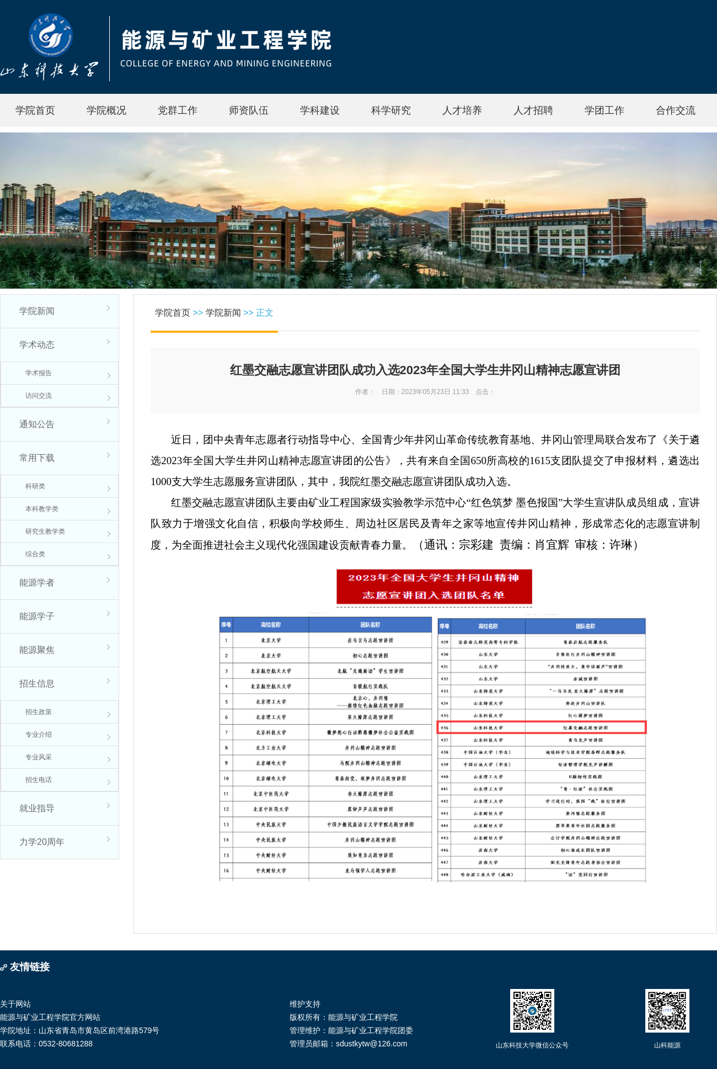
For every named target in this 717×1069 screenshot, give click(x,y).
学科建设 (320, 110)
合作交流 (675, 110)
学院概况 (106, 110)
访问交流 (38, 396)
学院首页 (35, 110)
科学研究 (391, 110)
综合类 (35, 554)
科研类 (35, 486)
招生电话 (38, 780)
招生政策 (38, 712)
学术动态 (37, 344)
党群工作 (177, 110)
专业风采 (38, 757)
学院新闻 (37, 311)
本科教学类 (41, 509)
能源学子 (37, 616)
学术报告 (38, 373)
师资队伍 (249, 110)
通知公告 (37, 424)
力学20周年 (42, 842)
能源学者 (37, 582)
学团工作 (604, 110)
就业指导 (37, 808)
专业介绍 (38, 734)
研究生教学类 (45, 531)
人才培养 (462, 110)
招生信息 (37, 683)
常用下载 (37, 457)
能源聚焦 (37, 650)
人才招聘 (533, 110)
